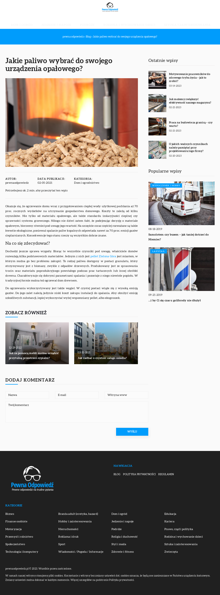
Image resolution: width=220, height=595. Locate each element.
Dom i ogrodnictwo (86, 182)
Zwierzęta (171, 551)
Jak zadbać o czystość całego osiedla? (102, 358)
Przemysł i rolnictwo (19, 536)
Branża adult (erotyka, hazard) (78, 513)
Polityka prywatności (139, 474)
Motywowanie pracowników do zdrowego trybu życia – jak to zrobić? (189, 78)
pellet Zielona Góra (103, 256)
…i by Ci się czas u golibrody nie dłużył (174, 300)
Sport (61, 544)
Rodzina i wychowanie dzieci (122, 21)
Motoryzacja (13, 529)
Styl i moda (118, 544)
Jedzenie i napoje (69, 21)
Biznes (9, 513)
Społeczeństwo (15, 544)
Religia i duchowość (124, 536)
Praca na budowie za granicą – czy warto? (190, 124)
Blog (117, 474)
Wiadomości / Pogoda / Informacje (80, 551)
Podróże (91, 21)
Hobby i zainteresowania (75, 521)
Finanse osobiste (16, 521)
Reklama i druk (68, 536)
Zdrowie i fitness (122, 551)
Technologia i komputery (21, 551)
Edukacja (170, 513)
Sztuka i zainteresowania (167, 21)
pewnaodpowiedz (17, 182)
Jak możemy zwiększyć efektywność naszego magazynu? (190, 101)
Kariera (169, 521)
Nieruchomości (68, 529)
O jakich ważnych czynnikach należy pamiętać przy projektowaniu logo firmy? (188, 147)
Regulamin (166, 474)
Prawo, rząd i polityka (178, 529)
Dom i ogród (44, 21)
